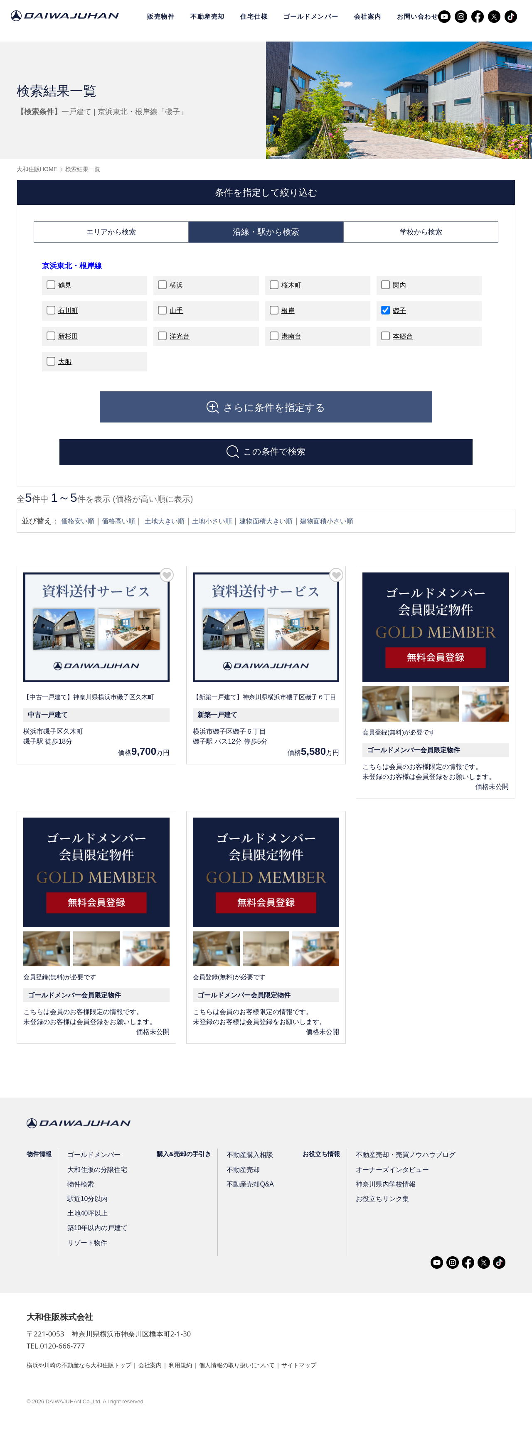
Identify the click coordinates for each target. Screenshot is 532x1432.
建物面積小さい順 (355, 530)
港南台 (291, 341)
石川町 (68, 315)
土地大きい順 (175, 530)
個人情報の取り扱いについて (267, 1374)
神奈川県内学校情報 (383, 1194)
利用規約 (202, 1374)
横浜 (176, 290)
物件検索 (80, 1194)
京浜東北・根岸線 (75, 270)
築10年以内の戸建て (96, 1237)
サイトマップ (338, 1374)
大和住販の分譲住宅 (96, 1179)
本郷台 (403, 341)
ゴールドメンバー (310, 16)
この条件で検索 (274, 460)
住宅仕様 (254, 16)
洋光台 (180, 341)
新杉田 (68, 341)
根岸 (288, 315)
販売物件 (161, 16)
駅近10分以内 (87, 1208)
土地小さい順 (227, 530)
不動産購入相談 (248, 1164)
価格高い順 (124, 530)
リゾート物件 (87, 1252)
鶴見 (64, 290)
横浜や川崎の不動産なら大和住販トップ (86, 1374)
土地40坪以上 (87, 1223)
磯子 (399, 315)
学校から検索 (421, 234)
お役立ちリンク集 (379, 1208)
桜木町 (291, 290)
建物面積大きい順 (288, 530)
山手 (176, 315)
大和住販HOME (37, 169)
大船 (64, 367)
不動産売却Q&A (248, 1194)
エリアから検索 (111, 234)
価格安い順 (80, 530)
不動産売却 (207, 16)
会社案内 (368, 16)
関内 (399, 290)
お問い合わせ (417, 16)
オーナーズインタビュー (389, 1179)
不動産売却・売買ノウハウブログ (401, 1164)
